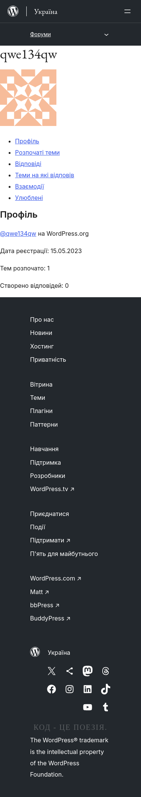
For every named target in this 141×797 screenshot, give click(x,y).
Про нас (42, 319)
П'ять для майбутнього (64, 553)
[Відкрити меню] (129, 11)
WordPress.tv (52, 489)
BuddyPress (50, 618)
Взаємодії (29, 186)
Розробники (47, 475)
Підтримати (50, 540)
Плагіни (41, 411)
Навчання (44, 449)
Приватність (48, 359)
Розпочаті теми (37, 152)
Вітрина (41, 384)
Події (37, 527)
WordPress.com (56, 578)
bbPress (45, 605)
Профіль (27, 141)
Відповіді (28, 163)
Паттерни (44, 424)
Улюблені (29, 197)
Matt (39, 592)
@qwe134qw (18, 233)
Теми (37, 397)
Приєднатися (49, 514)
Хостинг (42, 346)
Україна (59, 652)
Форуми (40, 34)
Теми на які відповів (44, 175)
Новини (41, 332)
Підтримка (45, 462)
